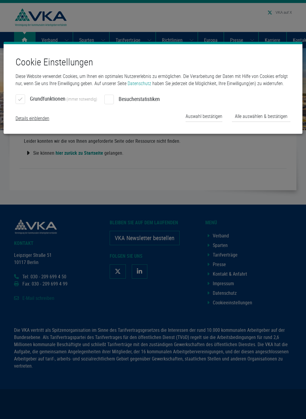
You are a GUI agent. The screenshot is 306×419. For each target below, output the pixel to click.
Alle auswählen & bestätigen (261, 116)
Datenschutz (139, 83)
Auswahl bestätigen (204, 116)
